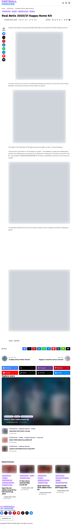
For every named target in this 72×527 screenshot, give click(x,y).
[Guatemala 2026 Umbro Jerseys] (5, 431)
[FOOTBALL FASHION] (9, 2)
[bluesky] (62, 373)
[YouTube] (10, 373)
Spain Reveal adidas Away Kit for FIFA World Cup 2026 (9, 491)
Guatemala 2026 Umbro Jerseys (19, 431)
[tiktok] (27, 373)
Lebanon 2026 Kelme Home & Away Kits (22, 449)
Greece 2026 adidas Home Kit (16, 419)
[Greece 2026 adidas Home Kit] (36, 401)
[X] (27, 368)
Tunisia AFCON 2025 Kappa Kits (61, 487)
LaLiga (10, 340)
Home (3, 8)
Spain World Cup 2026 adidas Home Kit (44, 487)
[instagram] (44, 368)
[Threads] (44, 373)
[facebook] (10, 368)
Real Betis (16, 340)
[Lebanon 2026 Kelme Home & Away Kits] (5, 449)
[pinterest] (62, 368)
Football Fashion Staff (10, 19)
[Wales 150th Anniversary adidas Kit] (5, 440)
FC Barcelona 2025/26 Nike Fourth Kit (25, 483)
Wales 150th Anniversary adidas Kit (20, 440)
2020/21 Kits (10, 8)
